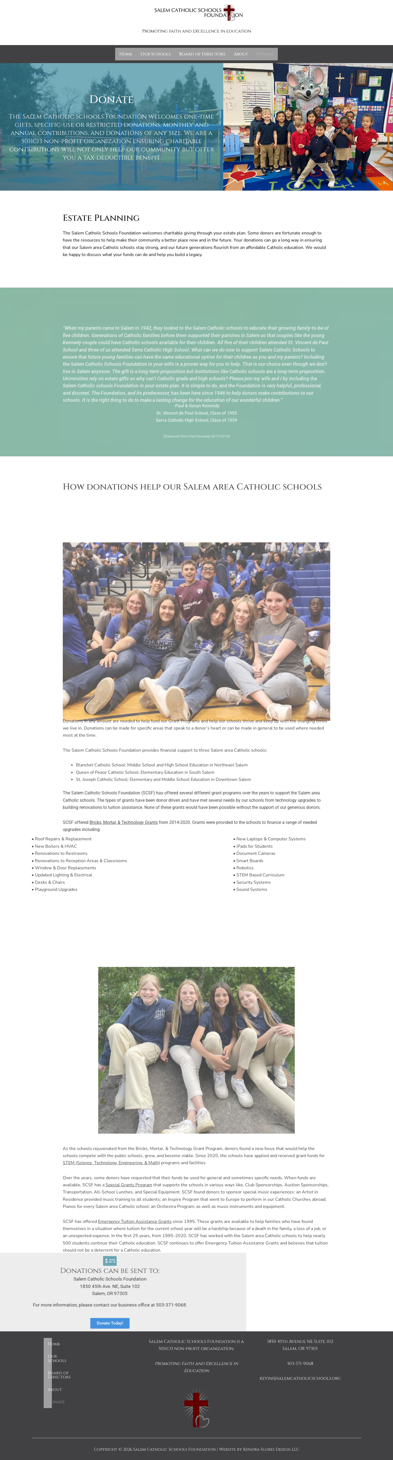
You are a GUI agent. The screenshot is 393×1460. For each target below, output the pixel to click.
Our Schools (156, 54)
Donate (265, 54)
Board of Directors (202, 54)
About (241, 54)
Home (125, 54)
